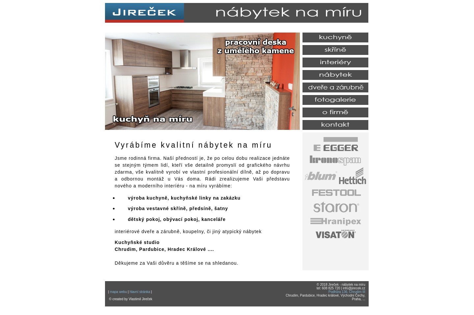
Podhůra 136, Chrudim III (347, 292)
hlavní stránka (140, 292)
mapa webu (118, 292)
